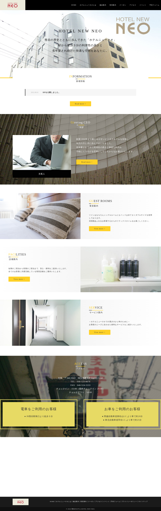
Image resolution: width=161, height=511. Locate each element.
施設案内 (103, 5)
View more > (99, 229)
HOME (73, 5)
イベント (142, 5)
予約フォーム (154, 5)
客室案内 (113, 5)
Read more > (80, 104)
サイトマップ (143, 501)
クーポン (123, 5)
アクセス (133, 5)
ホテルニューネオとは (88, 5)
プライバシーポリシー (129, 501)
